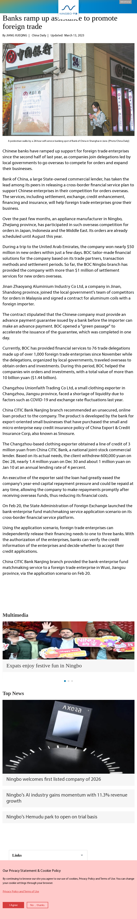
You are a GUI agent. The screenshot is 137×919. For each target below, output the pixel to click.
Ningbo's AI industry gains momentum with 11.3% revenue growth (66, 798)
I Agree (13, 905)
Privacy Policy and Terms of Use (21, 891)
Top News (13, 693)
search (129, 8)
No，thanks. (37, 905)
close (2, 867)
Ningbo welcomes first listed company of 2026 (53, 779)
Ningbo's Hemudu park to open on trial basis (51, 817)
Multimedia (15, 615)
